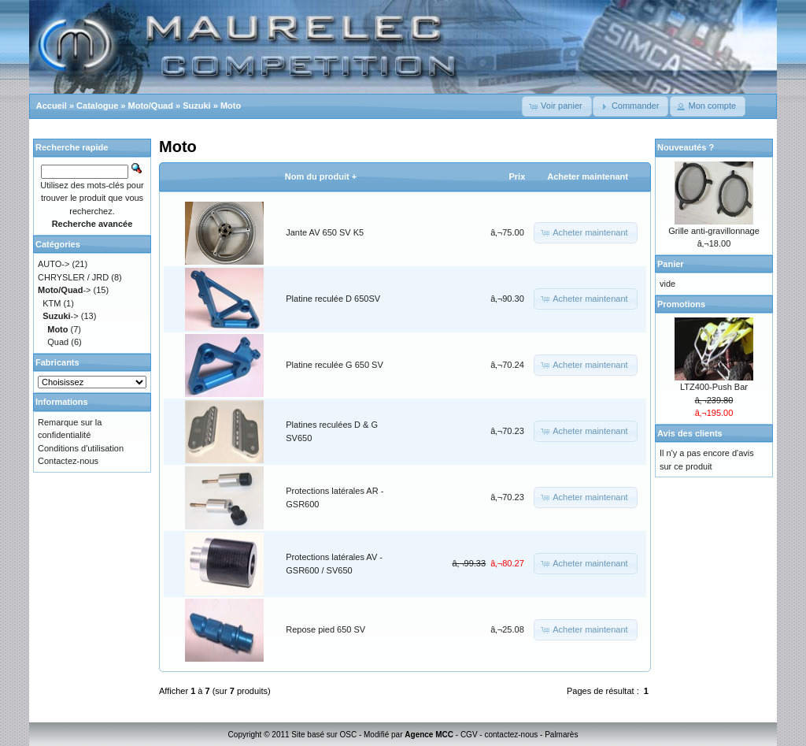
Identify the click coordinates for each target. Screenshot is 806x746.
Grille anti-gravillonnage (714, 231)
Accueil (51, 105)
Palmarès (561, 734)
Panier (670, 264)
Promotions (681, 304)
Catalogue (97, 105)
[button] (557, 106)
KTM (52, 303)
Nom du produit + (321, 176)
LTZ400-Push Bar (714, 387)
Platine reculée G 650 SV (334, 364)
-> (64, 290)
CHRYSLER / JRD (73, 277)
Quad (57, 342)
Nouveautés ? (685, 147)
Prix (516, 176)
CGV (469, 734)
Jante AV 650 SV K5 (325, 232)
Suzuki (196, 105)
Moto (230, 105)
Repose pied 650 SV (325, 629)
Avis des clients (690, 433)
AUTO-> (53, 264)
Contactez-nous (68, 461)
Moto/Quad (150, 105)
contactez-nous (511, 734)
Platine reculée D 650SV (333, 298)
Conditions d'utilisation (81, 448)
